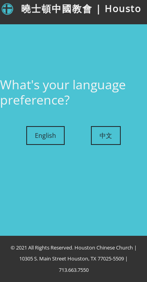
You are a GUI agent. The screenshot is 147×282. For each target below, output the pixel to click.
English (45, 135)
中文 (106, 135)
